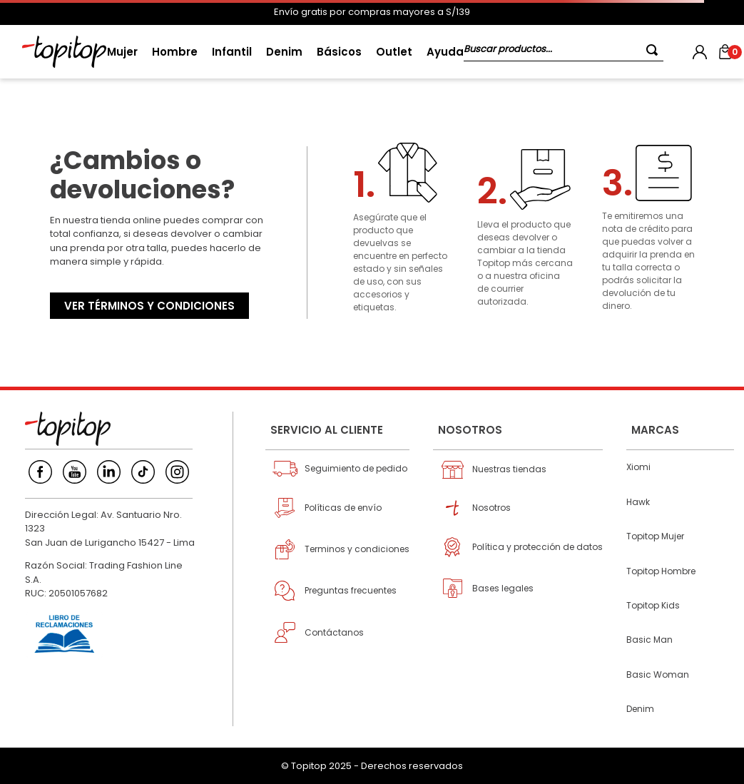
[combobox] (563, 51)
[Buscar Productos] (654, 49)
